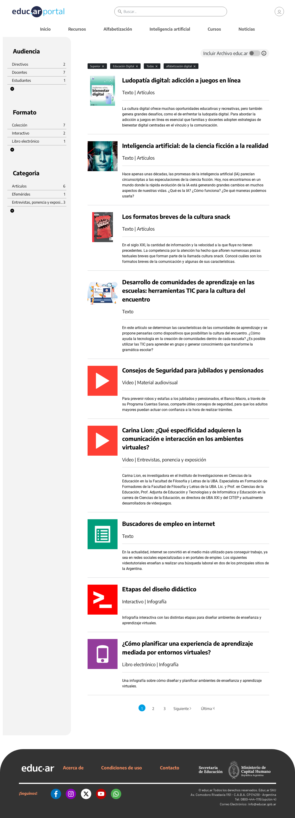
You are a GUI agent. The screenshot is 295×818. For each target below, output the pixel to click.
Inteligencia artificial (170, 29)
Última (207, 708)
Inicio (45, 29)
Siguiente (182, 708)
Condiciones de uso (121, 767)
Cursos (214, 29)
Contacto (169, 767)
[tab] (96, 53)
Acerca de (73, 767)
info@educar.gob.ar (262, 804)
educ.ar (207, 790)
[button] (12, 89)
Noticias (247, 29)
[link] (279, 11)
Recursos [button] (77, 29)
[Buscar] (175, 11)
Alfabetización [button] (117, 29)
